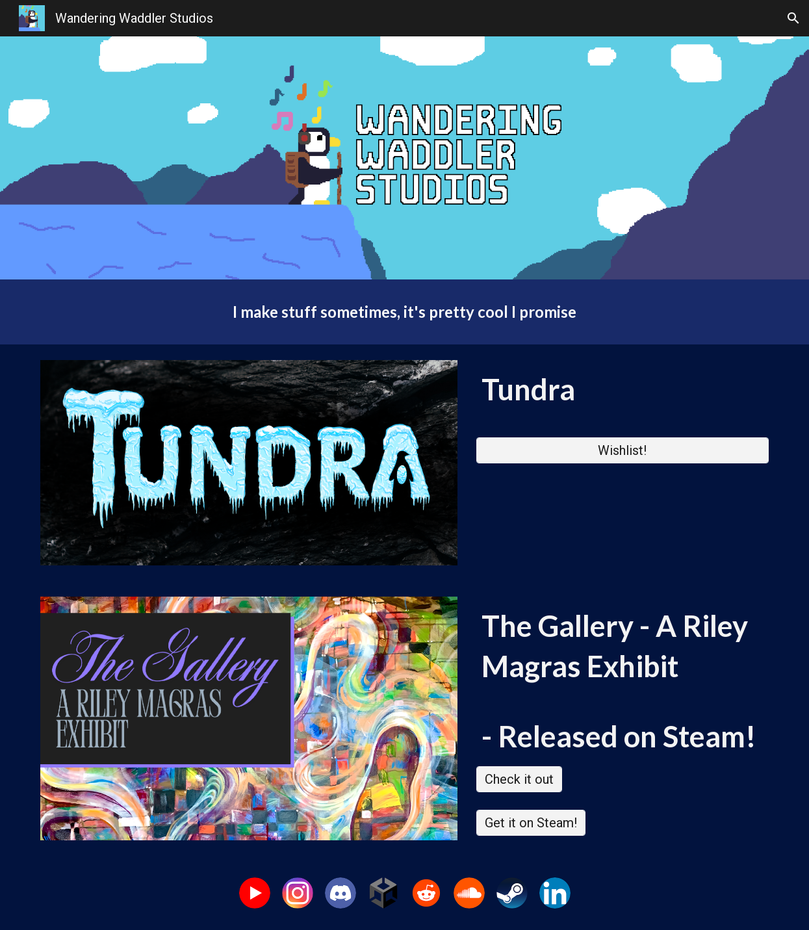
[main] (404, 312)
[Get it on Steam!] (531, 823)
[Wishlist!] (622, 450)
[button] (793, 18)
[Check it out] (519, 779)
